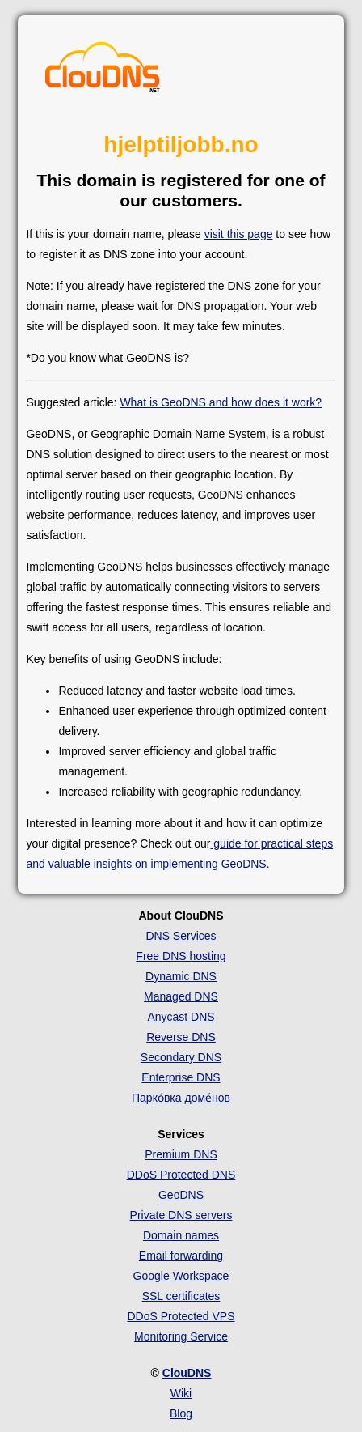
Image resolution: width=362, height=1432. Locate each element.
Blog (181, 1413)
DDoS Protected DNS (181, 1174)
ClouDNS (187, 1372)
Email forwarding (181, 1255)
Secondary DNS (181, 1057)
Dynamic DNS (181, 976)
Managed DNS (181, 996)
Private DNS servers (181, 1215)
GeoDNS (181, 1194)
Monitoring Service (181, 1336)
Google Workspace (181, 1275)
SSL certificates (181, 1296)
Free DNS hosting (180, 956)
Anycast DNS (180, 1016)
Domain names (181, 1235)
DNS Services (180, 935)
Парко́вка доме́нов (181, 1097)
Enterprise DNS (180, 1077)
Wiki (181, 1393)
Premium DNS (181, 1154)
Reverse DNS (181, 1036)
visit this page (238, 233)
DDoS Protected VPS (180, 1316)
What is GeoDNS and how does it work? (221, 402)
